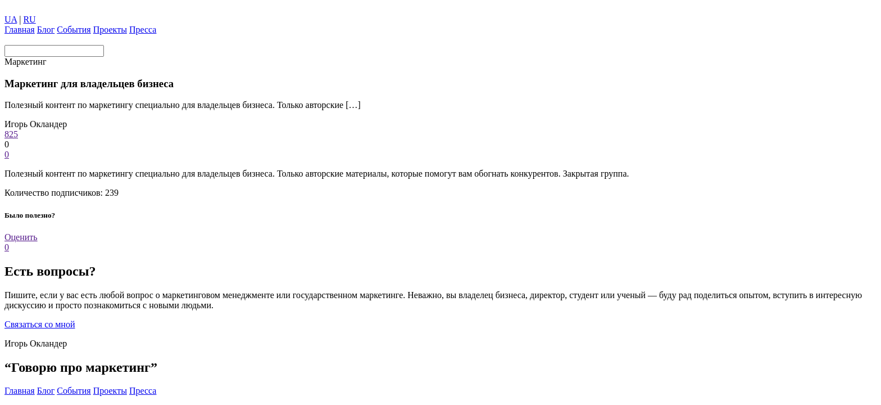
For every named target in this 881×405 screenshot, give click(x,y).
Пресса (143, 29)
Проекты (110, 29)
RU (29, 19)
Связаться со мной (39, 324)
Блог (46, 29)
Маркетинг (25, 61)
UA (10, 19)
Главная (19, 29)
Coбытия (73, 29)
